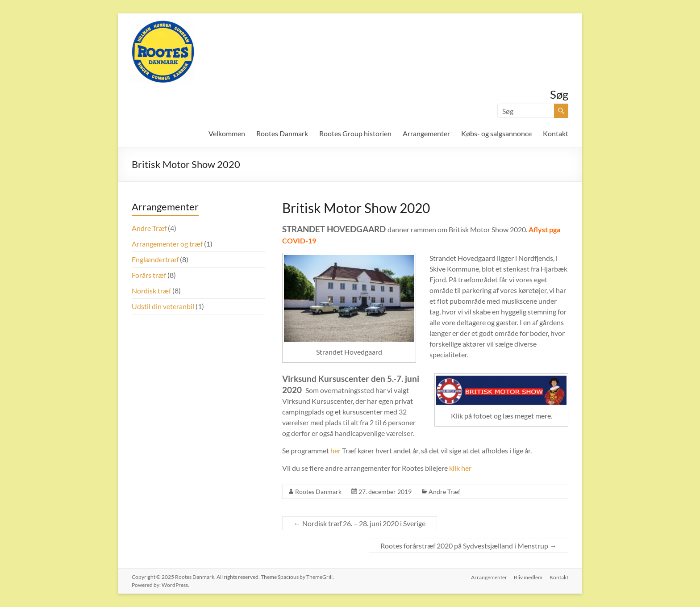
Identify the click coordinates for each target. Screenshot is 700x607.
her (335, 450)
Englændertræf (155, 259)
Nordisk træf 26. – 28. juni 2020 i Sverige (359, 523)
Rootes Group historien (355, 133)
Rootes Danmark (282, 133)
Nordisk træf (151, 290)
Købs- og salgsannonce (496, 133)
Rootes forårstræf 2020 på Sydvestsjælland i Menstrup (468, 545)
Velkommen (226, 133)
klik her (460, 468)
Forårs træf (149, 275)
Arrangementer (426, 133)
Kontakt (555, 133)
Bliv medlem (528, 577)
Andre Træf (444, 491)
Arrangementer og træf (167, 243)
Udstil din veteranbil (163, 306)
